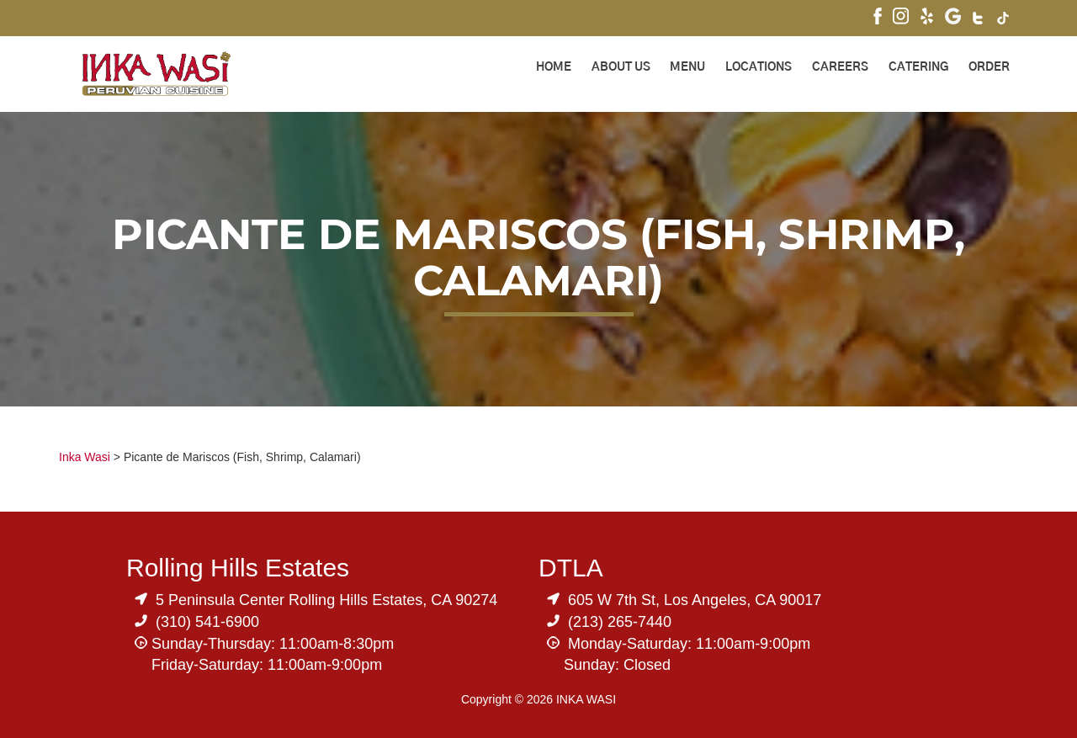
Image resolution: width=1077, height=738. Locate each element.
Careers (840, 67)
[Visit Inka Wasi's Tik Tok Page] (1003, 20)
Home (553, 67)
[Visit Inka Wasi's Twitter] (978, 20)
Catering (918, 67)
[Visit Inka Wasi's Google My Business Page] (953, 18)
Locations (758, 67)
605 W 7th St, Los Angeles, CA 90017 (694, 600)
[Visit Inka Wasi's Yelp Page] (926, 18)
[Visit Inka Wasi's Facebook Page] (877, 18)
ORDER (989, 67)
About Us (621, 67)
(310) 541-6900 (207, 621)
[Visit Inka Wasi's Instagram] (901, 18)
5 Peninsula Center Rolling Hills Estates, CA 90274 (326, 600)
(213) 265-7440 (619, 621)
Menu (687, 67)
